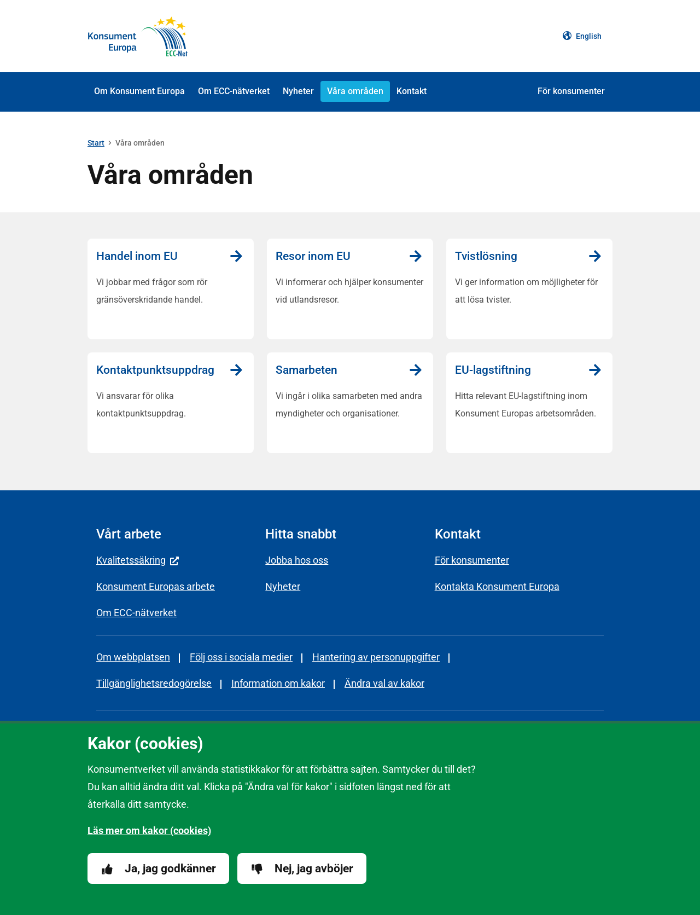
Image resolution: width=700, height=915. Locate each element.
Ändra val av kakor (384, 683)
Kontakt (411, 91)
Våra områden (355, 91)
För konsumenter (571, 91)
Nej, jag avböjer (301, 869)
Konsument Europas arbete (155, 586)
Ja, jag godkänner (158, 869)
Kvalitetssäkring (137, 560)
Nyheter (298, 91)
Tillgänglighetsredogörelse (154, 683)
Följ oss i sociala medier (241, 657)
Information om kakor (278, 683)
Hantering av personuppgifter (376, 657)
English (582, 35)
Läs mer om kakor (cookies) (149, 830)
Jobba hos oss (296, 560)
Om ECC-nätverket (234, 91)
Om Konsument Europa (139, 91)
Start (96, 142)
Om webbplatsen (133, 657)
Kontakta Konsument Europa (497, 586)
